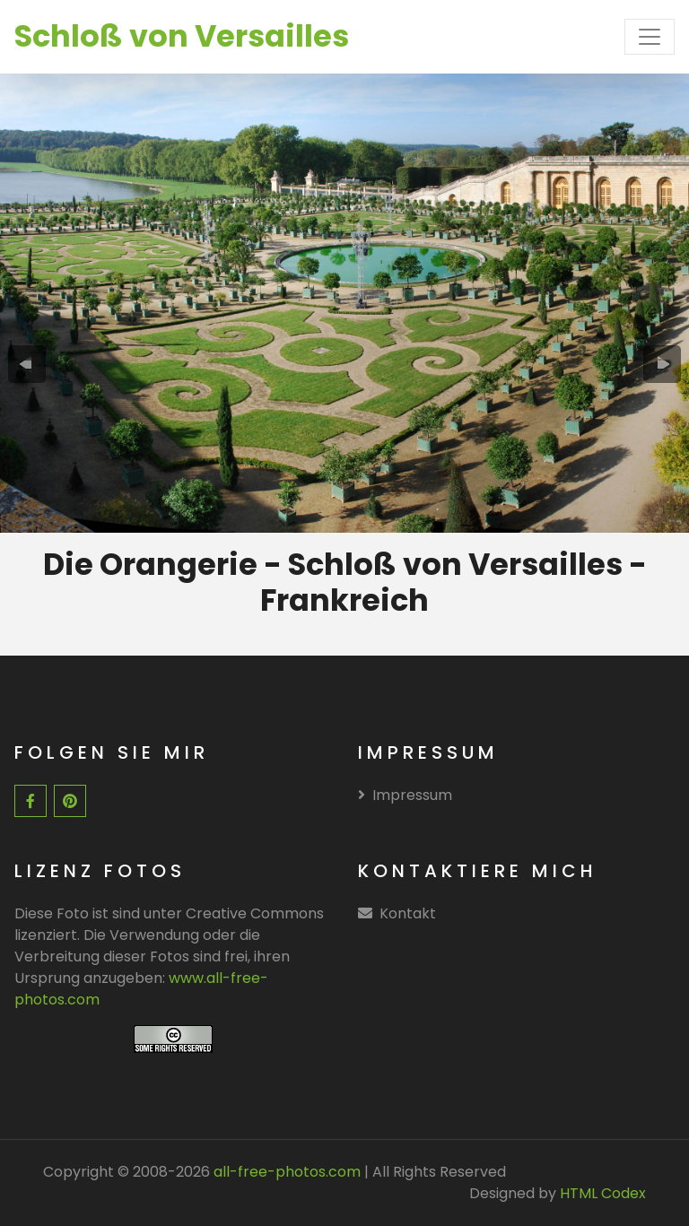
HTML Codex (603, 1193)
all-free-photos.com (285, 1171)
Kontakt (407, 913)
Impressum (405, 795)
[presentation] (27, 364)
